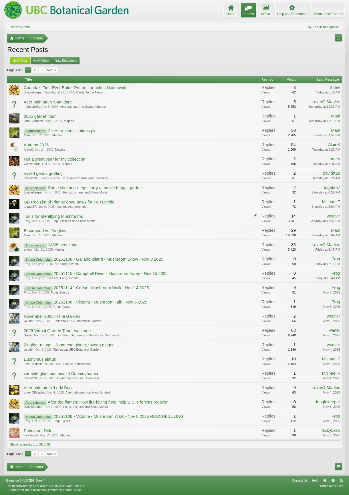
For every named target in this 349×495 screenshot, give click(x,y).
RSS (341, 480)
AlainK (28, 149)
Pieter (334, 330)
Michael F (331, 201)
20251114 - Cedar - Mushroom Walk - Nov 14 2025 (101, 288)
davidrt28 (30, 178)
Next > (51, 70)
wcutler (333, 216)
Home (325, 480)
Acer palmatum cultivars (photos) (83, 106)
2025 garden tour (40, 116)
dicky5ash (31, 435)
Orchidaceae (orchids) (71, 206)
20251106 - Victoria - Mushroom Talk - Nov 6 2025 (100, 302)
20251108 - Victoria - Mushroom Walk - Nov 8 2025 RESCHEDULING (119, 416)
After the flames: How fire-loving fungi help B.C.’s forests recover (108, 402)
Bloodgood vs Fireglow (45, 230)
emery (334, 159)
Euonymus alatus (40, 359)
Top (333, 480)
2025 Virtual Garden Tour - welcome (57, 330)
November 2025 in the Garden (52, 316)
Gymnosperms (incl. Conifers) (87, 178)
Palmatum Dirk (37, 430)
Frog (27, 221)
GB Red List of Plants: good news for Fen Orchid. (70, 202)
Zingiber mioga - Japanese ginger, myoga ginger (69, 345)
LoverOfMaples (326, 101)
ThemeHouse (72, 490)
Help (315, 480)
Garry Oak (31, 335)
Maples (69, 121)
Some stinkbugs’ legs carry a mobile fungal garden (95, 187)
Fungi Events (69, 264)
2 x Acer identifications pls (72, 130)
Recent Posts (19, 27)
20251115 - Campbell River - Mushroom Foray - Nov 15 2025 (111, 273)
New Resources (66, 60)
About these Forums (328, 14)
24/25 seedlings (62, 245)
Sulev (335, 87)
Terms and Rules (331, 486)
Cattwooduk (32, 163)
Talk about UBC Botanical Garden (77, 321)
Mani (335, 116)
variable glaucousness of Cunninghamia (61, 373)
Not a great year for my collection (54, 159)
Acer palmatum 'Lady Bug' (48, 388)
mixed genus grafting (43, 173)
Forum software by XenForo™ (45, 486)
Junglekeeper (33, 92)
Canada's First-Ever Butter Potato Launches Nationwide (76, 87)
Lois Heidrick (33, 364)
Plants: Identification (77, 364)
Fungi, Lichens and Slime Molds (85, 192)
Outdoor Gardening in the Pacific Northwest (88, 335)
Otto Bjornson (33, 121)
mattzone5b (32, 106)
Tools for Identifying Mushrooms (53, 216)
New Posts (20, 60)
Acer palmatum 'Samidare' (48, 102)
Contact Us (300, 480)
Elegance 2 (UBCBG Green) (25, 480)
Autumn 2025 (36, 145)
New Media (41, 60)
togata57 (332, 187)
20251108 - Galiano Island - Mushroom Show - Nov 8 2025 (108, 259)
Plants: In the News (89, 92)
